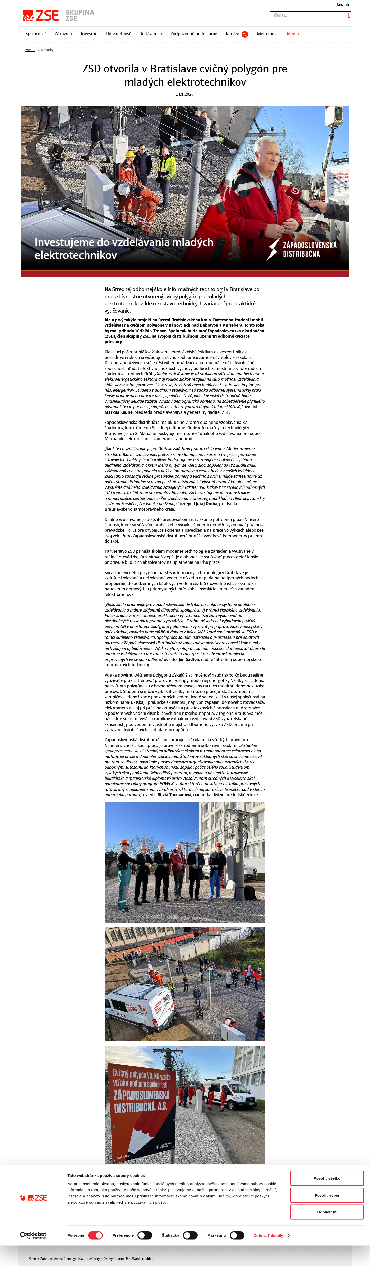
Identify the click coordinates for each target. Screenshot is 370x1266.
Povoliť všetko (327, 1198)
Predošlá (122, 1172)
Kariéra (237, 34)
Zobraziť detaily (268, 1256)
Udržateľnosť (118, 33)
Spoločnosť (35, 33)
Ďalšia (177, 1172)
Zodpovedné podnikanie (194, 33)
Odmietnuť (327, 1232)
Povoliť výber (327, 1215)
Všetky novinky (151, 1172)
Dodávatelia (150, 33)
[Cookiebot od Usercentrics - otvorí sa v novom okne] (33, 1256)
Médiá (293, 33)
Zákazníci (63, 33)
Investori (89, 33)
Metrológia (267, 33)
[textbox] (310, 15)
